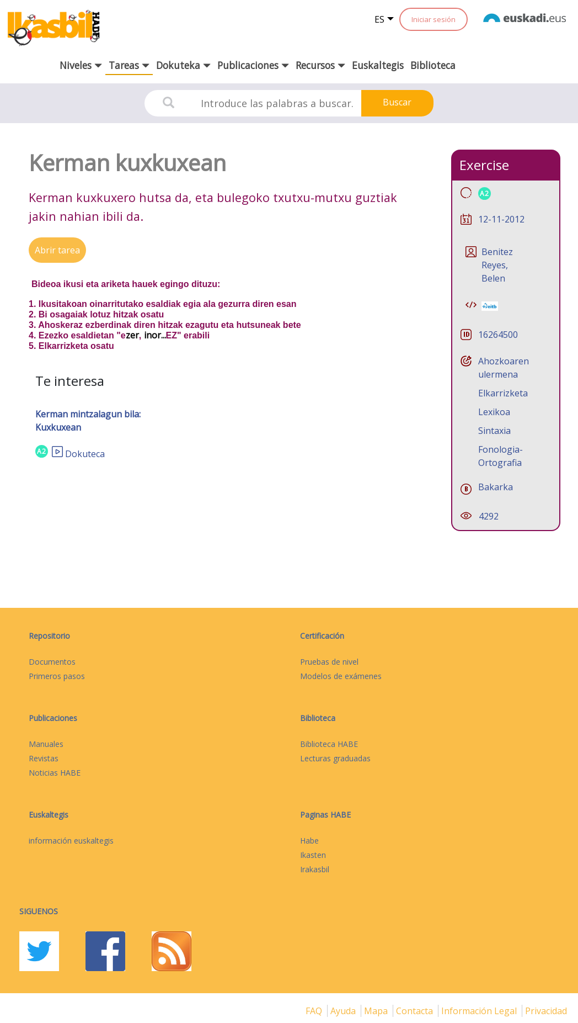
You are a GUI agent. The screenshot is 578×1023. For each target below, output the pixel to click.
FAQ (315, 1011)
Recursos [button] (320, 65)
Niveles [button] (81, 65)
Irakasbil (314, 869)
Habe (309, 840)
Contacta (415, 1011)
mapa (377, 1011)
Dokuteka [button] (183, 65)
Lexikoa (494, 412)
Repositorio (49, 635)
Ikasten (313, 855)
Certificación (322, 635)
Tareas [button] (129, 65)
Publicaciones (53, 718)
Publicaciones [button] (253, 65)
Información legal (480, 1011)
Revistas (43, 758)
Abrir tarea (57, 250)
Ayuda (344, 1011)
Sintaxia (494, 431)
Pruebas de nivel (329, 661)
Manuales (46, 744)
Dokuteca (85, 454)
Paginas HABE (325, 814)
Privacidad (546, 1011)
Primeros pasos (57, 676)
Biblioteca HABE (329, 744)
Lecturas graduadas (335, 758)
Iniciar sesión (433, 19)
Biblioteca (433, 65)
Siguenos (38, 911)
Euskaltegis (378, 65)
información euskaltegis (71, 840)
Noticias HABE (55, 772)
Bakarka (495, 487)
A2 (41, 451)
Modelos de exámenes (341, 676)
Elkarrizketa (503, 393)
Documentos (52, 661)
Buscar (397, 102)
